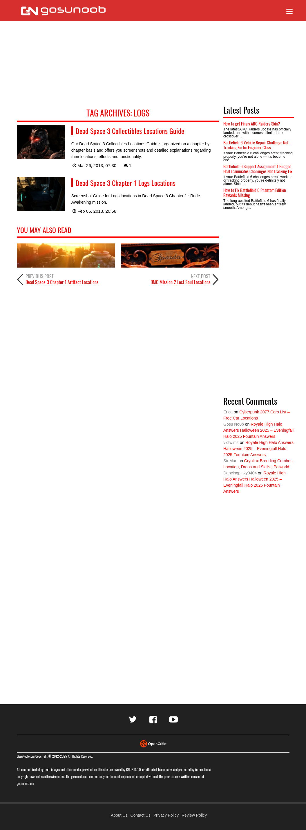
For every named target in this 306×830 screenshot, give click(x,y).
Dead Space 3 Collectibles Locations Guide (130, 131)
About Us (119, 815)
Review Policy (194, 815)
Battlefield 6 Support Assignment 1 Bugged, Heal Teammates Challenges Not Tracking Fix (257, 168)
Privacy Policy (166, 815)
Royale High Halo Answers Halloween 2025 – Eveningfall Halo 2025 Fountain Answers (258, 430)
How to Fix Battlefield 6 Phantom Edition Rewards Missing (254, 192)
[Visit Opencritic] (153, 743)
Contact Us (141, 815)
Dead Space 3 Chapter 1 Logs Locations (125, 183)
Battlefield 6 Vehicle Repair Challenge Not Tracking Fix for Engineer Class (256, 144)
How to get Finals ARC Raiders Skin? (251, 123)
